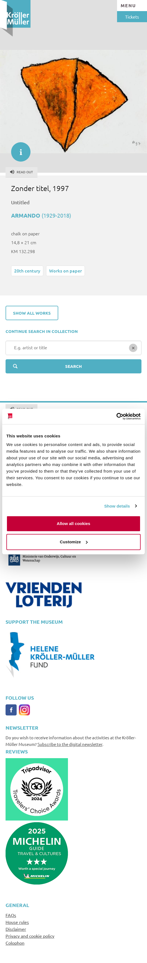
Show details (117, 506)
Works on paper (65, 271)
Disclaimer (16, 929)
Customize (74, 541)
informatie (18, 149)
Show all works (32, 313)
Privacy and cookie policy (30, 936)
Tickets (132, 16)
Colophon (15, 943)
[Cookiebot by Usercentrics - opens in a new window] (116, 416)
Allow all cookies (73, 523)
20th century (27, 271)
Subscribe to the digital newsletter (69, 744)
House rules (17, 922)
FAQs (11, 915)
